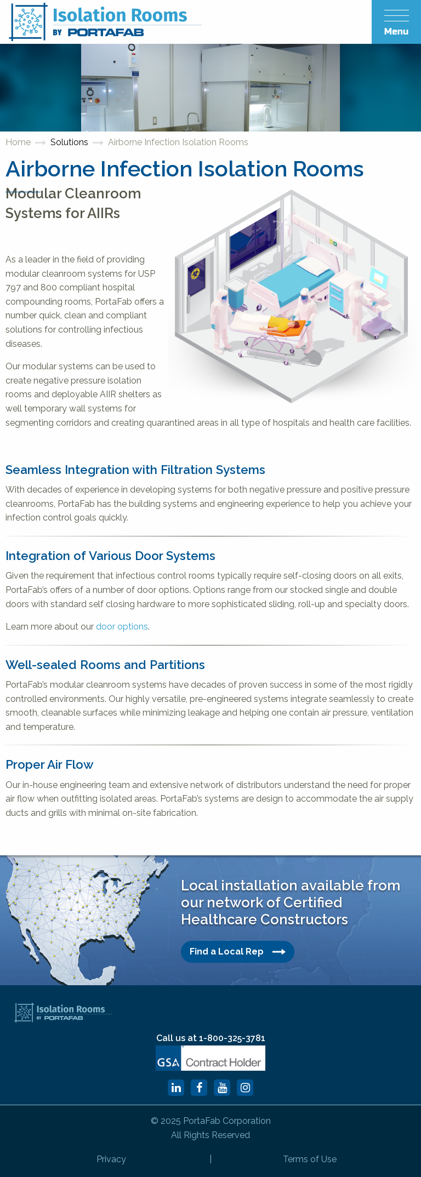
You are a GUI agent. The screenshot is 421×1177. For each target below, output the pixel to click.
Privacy (111, 1159)
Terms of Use (310, 1159)
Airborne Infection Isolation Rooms (178, 142)
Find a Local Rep (238, 952)
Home (18, 142)
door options (122, 626)
